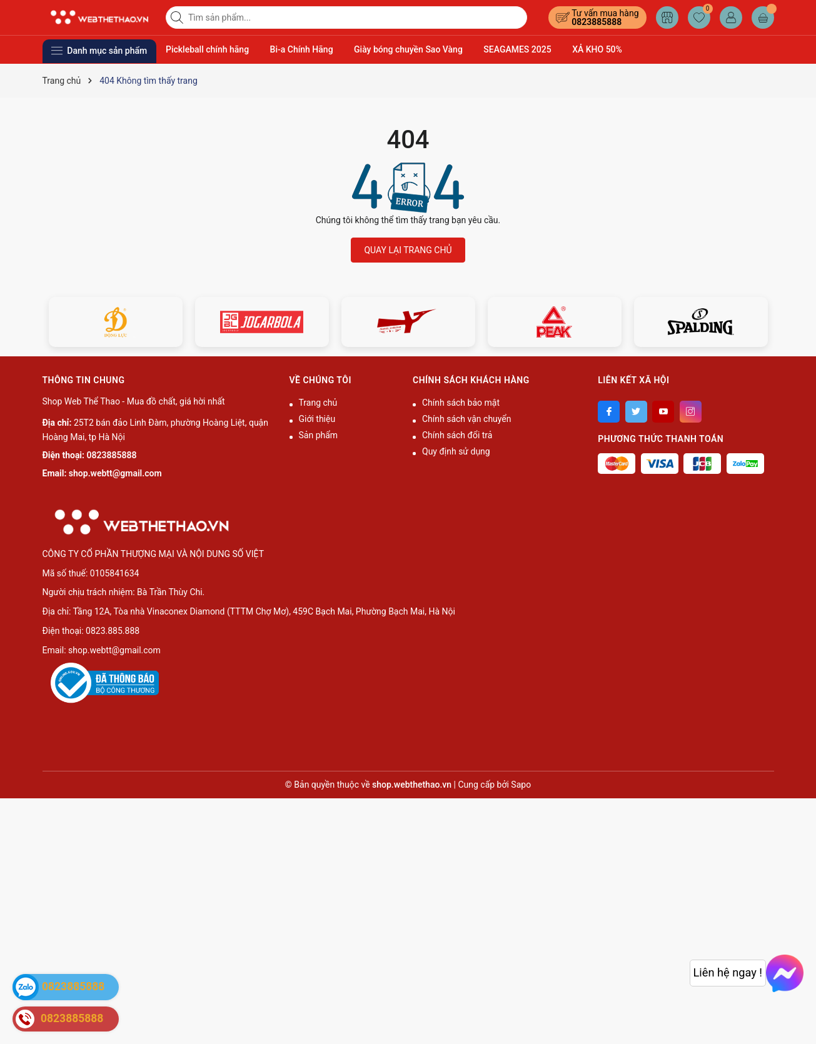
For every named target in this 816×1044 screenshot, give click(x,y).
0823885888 (597, 22)
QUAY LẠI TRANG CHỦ (407, 250)
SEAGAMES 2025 (517, 49)
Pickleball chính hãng (207, 49)
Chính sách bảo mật (461, 403)
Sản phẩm (318, 435)
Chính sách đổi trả (457, 435)
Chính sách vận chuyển (466, 419)
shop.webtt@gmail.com (115, 473)
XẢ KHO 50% (597, 49)
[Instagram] (691, 412)
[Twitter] (636, 412)
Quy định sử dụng (456, 451)
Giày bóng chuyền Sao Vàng (408, 49)
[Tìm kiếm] (178, 17)
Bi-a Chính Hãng (301, 49)
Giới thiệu (317, 419)
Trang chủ (318, 403)
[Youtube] (663, 412)
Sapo (521, 785)
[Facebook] (609, 412)
